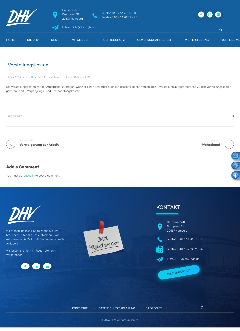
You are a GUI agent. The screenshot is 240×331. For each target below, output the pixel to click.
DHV (33, 77)
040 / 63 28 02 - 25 (124, 17)
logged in (29, 175)
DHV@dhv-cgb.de (188, 259)
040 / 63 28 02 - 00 (125, 13)
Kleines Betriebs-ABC (78, 77)
